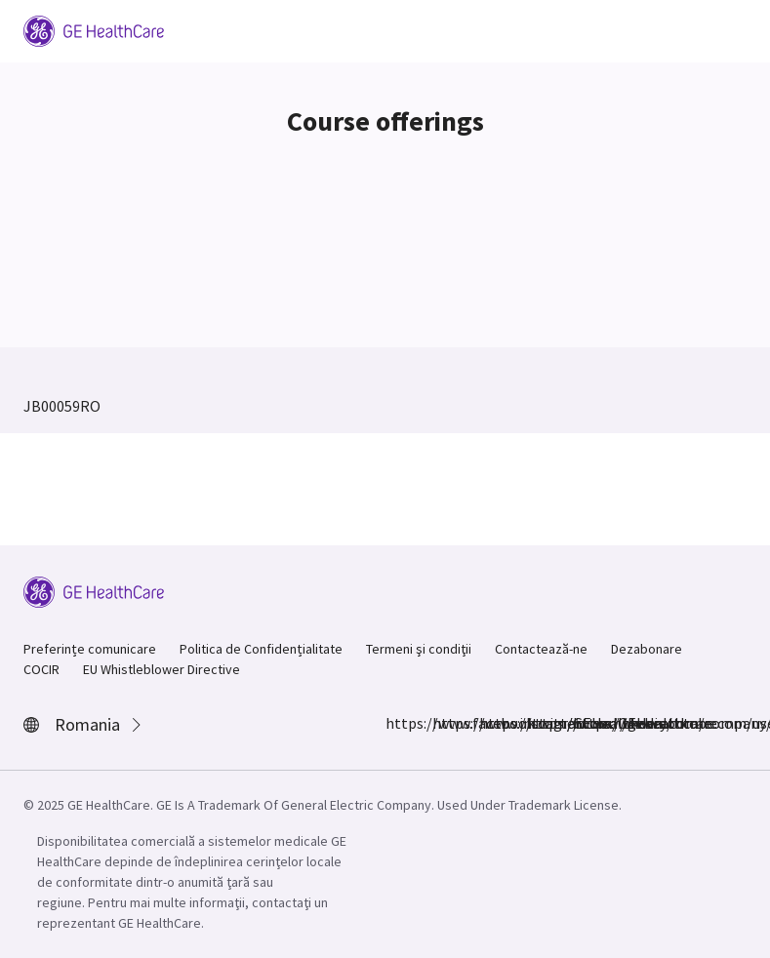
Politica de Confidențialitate (261, 649)
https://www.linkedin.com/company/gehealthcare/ (537, 723)
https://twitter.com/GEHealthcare (491, 723)
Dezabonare (646, 649)
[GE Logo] (93, 29)
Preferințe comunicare (89, 649)
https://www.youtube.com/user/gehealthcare (584, 723)
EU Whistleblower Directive (161, 669)
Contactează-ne (541, 649)
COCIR (41, 669)
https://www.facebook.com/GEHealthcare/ (397, 723)
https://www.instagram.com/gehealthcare (444, 723)
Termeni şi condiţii (418, 649)
